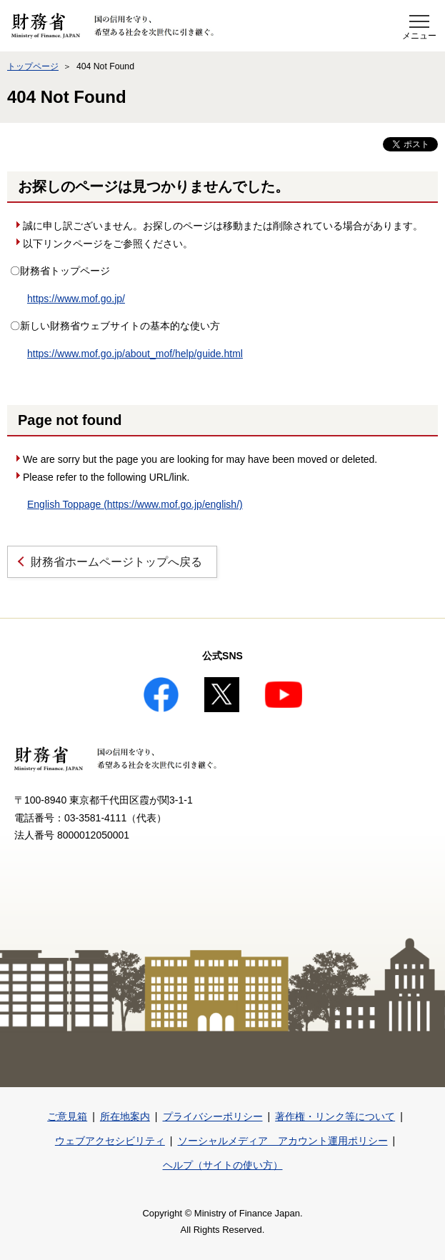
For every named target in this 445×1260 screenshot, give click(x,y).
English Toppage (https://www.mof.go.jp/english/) (135, 504)
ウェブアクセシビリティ (110, 1140)
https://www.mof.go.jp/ (76, 298)
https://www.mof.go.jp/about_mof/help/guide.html (135, 353)
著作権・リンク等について (335, 1116)
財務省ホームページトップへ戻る (116, 562)
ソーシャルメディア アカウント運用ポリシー (283, 1140)
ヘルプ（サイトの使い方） (223, 1165)
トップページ (33, 66)
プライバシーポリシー (213, 1116)
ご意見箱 (67, 1116)
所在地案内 (125, 1116)
